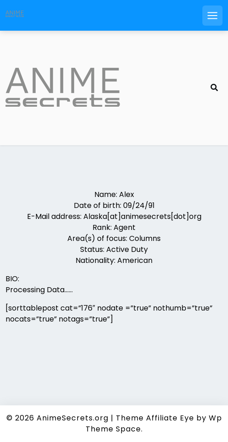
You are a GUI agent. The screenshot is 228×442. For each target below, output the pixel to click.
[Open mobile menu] (212, 15)
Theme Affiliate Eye (155, 418)
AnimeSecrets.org (73, 418)
